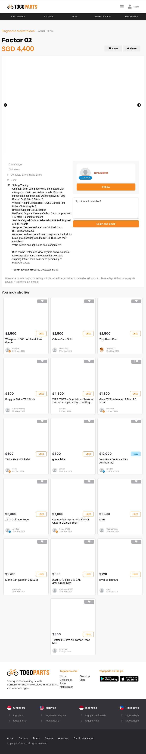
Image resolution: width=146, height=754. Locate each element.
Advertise (63, 738)
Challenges (18, 17)
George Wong (112, 529)
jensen (62, 469)
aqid (108, 589)
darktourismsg (18, 408)
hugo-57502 (64, 529)
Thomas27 (110, 348)
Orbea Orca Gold (62, 339)
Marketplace (66, 686)
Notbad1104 (101, 173)
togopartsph (132, 715)
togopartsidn (92, 720)
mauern (15, 348)
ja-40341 (63, 649)
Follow (106, 187)
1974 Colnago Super (17, 519)
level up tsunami (108, 579)
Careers (23, 738)
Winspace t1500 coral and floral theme (23, 341)
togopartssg (19, 720)
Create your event (83, 738)
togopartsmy (52, 720)
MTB (102, 519)
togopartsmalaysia (56, 715)
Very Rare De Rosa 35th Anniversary (113, 461)
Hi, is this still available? (106, 208)
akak (14, 469)
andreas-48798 (66, 589)
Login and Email (106, 224)
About (10, 738)
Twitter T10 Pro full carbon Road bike (71, 641)
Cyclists (48, 17)
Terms (36, 738)
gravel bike (58, 459)
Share (132, 48)
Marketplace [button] (103, 17)
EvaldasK (110, 408)
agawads (16, 589)
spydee (109, 469)
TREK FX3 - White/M (17, 459)
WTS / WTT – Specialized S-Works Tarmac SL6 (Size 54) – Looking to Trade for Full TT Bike (72, 401)
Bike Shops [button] (131, 17)
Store (82, 679)
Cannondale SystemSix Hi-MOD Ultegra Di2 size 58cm (71, 521)
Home (63, 676)
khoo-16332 (64, 348)
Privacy (49, 738)
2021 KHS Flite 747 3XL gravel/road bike (66, 581)
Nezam (62, 408)
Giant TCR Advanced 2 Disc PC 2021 (117, 401)
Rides (74, 17)
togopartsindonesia (95, 715)
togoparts (18, 715)
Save (113, 48)
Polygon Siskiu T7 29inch (20, 399)
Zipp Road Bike (108, 339)
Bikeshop (85, 676)
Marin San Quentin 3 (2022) (21, 579)
